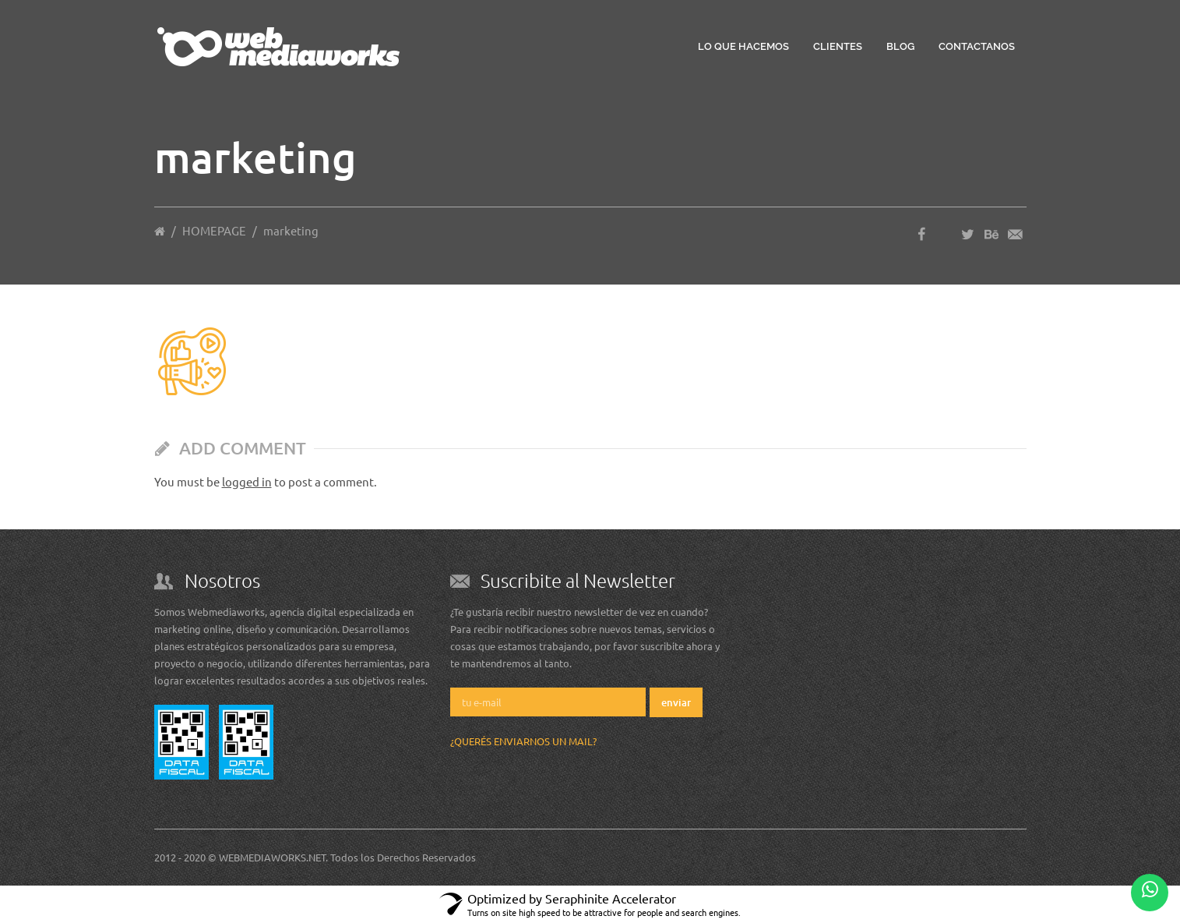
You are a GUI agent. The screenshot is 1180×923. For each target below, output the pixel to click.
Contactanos (977, 46)
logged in (247, 481)
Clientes (837, 46)
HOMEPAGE (214, 230)
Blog (900, 46)
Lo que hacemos (743, 46)
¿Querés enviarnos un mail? (523, 741)
